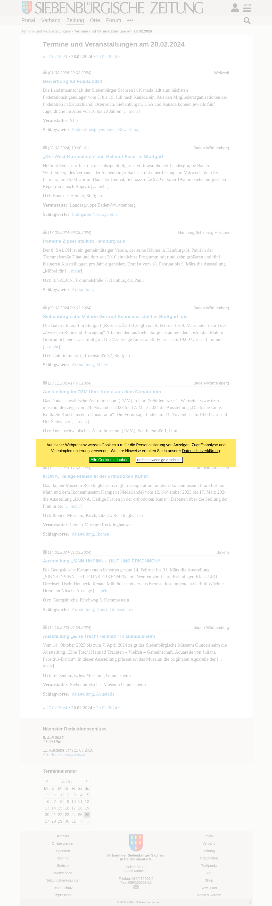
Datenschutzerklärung (201, 451)
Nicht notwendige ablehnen (159, 460)
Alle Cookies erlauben (110, 460)
